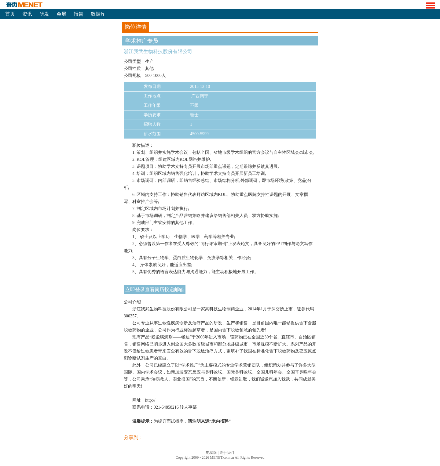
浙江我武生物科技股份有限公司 (158, 51)
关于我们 (226, 452)
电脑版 (211, 452)
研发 (44, 13)
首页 (10, 13)
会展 (61, 13)
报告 (78, 13)
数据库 (98, 13)
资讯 (27, 13)
